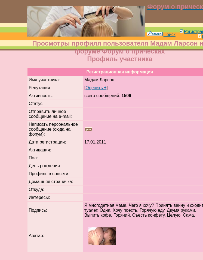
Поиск (161, 34)
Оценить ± (95, 87)
